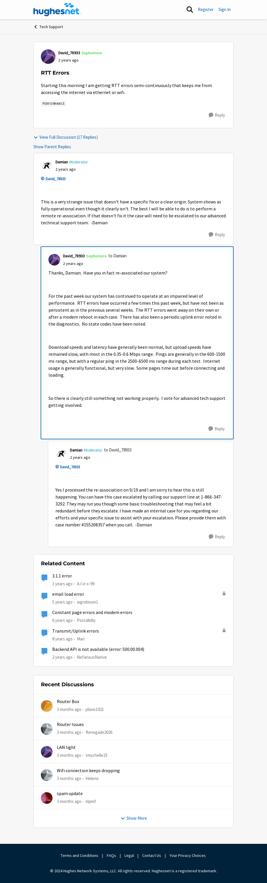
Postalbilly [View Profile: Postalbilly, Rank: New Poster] (86, 620)
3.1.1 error (62, 576)
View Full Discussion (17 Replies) (65, 137)
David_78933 (55, 178)
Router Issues (70, 724)
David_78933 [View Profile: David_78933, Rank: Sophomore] (69, 52)
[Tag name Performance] (53, 103)
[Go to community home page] (57, 9)
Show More (133, 818)
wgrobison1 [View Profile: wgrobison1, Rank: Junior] (87, 602)
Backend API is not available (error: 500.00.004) (98, 649)
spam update (70, 794)
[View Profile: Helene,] (47, 775)
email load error (68, 594)
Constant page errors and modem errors (92, 612)
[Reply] (217, 115)
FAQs (111, 855)
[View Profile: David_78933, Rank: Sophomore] (48, 56)
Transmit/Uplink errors (75, 631)
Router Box (68, 702)
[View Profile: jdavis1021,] (47, 706)
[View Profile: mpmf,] (47, 798)
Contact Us (151, 855)
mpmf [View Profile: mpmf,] (91, 801)
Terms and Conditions (79, 855)
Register (206, 9)
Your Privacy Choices (188, 855)
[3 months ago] (69, 709)
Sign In (225, 9)
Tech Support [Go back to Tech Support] (48, 26)
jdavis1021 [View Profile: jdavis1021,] (95, 709)
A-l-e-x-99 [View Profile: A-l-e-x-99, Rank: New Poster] (85, 583)
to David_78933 (117, 450)
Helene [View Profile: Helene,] (92, 778)
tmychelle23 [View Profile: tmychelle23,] (96, 755)
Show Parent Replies (52, 146)
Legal (129, 855)
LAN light (66, 747)
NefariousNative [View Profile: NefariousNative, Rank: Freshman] (92, 657)
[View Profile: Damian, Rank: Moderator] (47, 165)
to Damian (117, 256)
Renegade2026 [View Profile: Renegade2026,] (99, 732)
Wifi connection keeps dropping (88, 771)
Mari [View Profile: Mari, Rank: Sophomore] (80, 638)
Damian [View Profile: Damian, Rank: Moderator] (61, 162)
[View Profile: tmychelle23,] (47, 752)
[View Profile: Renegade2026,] (47, 729)
